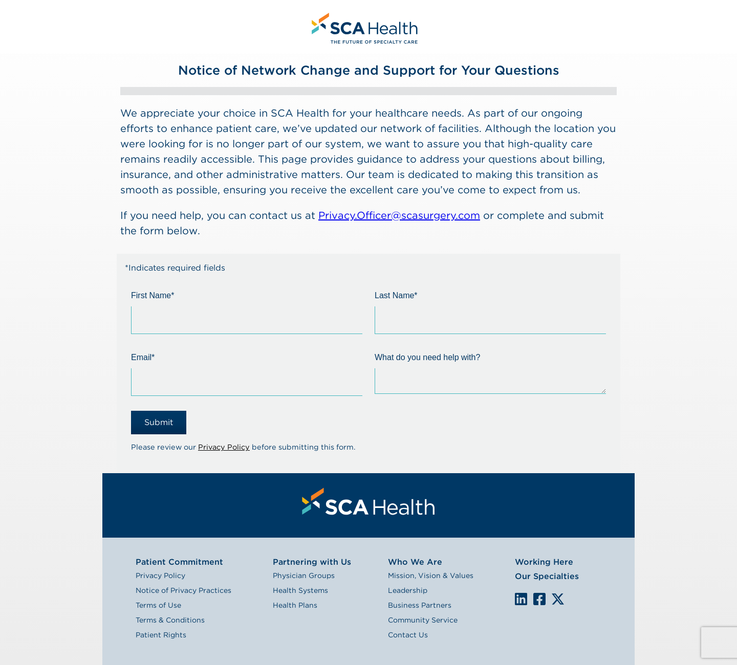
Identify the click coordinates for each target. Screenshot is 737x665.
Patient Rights (161, 635)
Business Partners (419, 605)
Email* (143, 357)
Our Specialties (547, 576)
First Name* (152, 295)
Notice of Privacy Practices (183, 590)
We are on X (558, 599)
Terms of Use (158, 605)
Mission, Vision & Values (430, 575)
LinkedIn (521, 599)
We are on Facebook (539, 599)
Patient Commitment (179, 562)
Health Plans (295, 605)
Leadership (407, 590)
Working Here (544, 562)
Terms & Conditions (170, 620)
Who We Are (415, 562)
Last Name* (396, 295)
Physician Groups (304, 575)
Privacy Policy (224, 446)
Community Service (423, 620)
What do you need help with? (427, 357)
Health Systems (300, 590)
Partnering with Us (312, 562)
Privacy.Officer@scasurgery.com (399, 215)
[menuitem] (363, 27)
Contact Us (408, 635)
